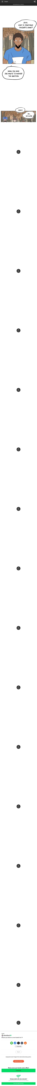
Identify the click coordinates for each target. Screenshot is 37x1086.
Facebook (15, 1043)
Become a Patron (18, 1061)
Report (18, 1051)
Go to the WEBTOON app (18, 1083)
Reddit (25, 1043)
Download (18, 1070)
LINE (11, 1043)
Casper (6, 1)
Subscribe (19, 1046)
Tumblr (22, 1043)
